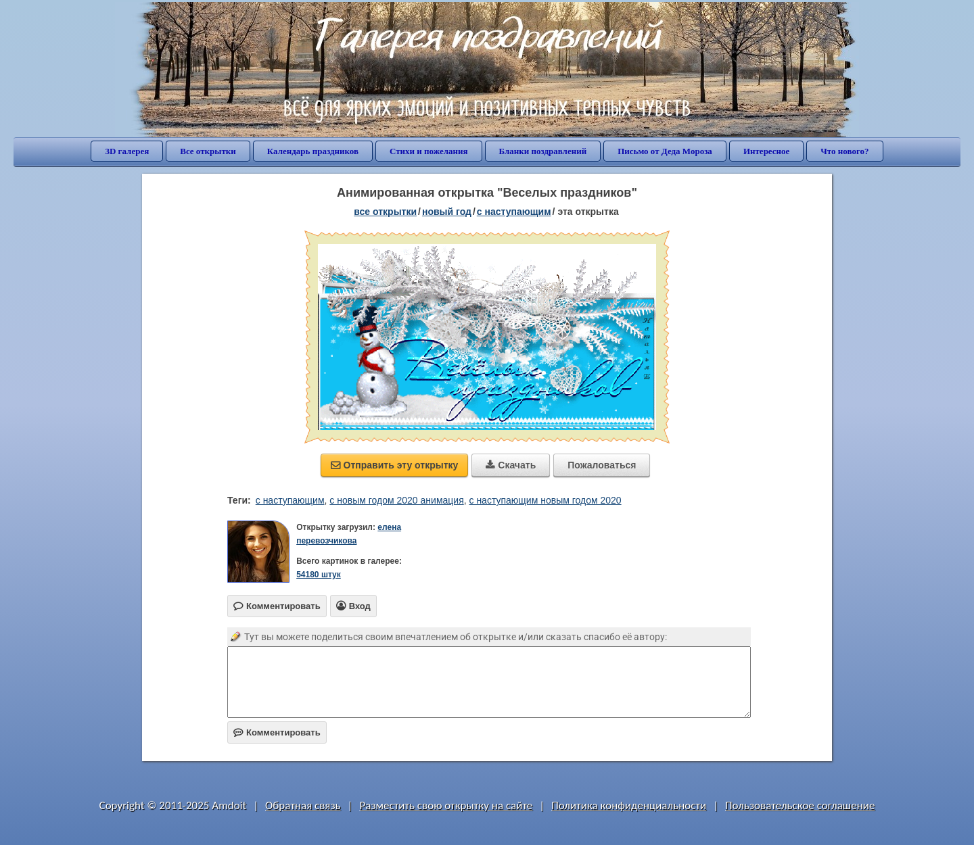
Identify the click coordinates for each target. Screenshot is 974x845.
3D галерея (127, 151)
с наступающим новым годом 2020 (545, 500)
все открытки (385, 211)
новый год (446, 211)
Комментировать (277, 732)
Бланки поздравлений (543, 151)
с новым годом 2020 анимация (396, 500)
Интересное (766, 151)
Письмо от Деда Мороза (665, 151)
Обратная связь (303, 805)
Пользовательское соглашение (800, 805)
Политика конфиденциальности (628, 805)
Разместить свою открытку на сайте (445, 805)
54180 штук (318, 574)
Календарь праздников (312, 151)
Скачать (511, 465)
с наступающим (514, 211)
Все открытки (208, 151)
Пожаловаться (601, 465)
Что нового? (844, 151)
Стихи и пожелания (429, 151)
